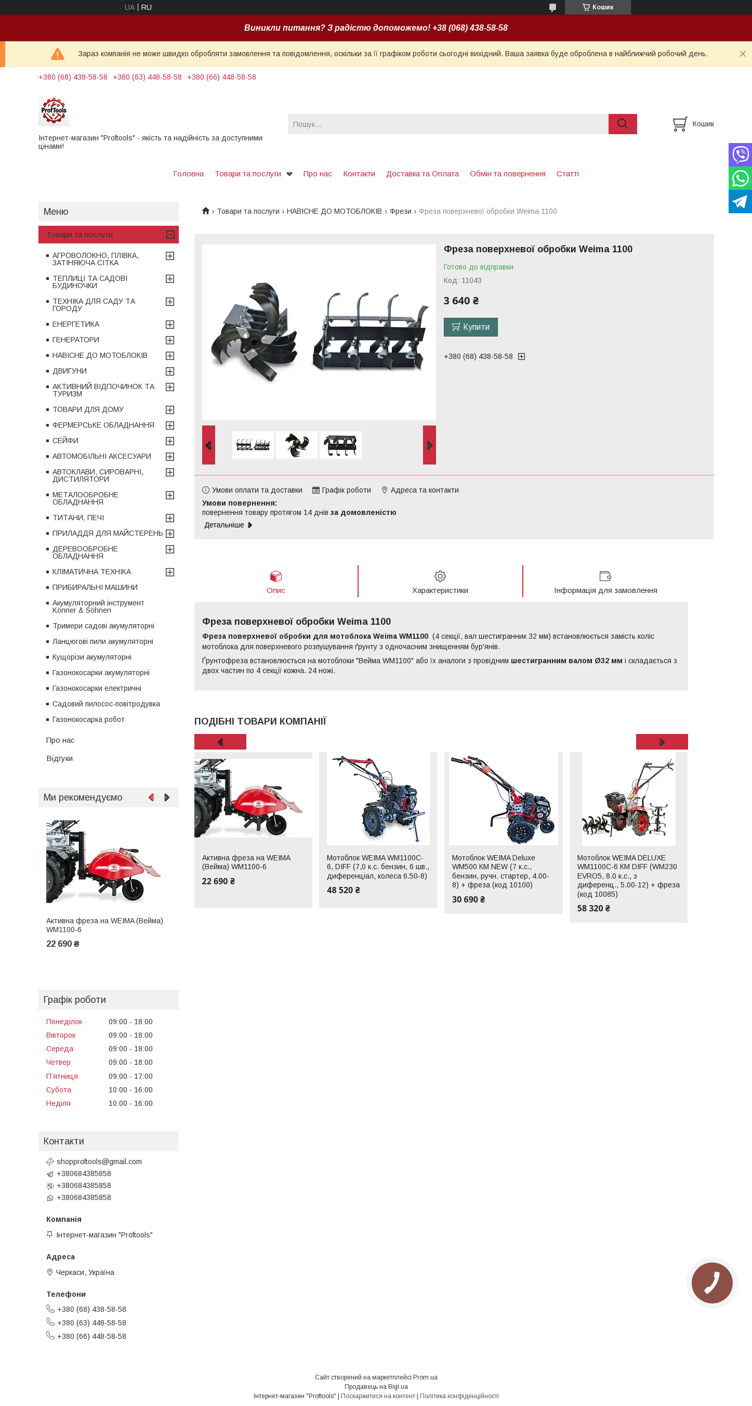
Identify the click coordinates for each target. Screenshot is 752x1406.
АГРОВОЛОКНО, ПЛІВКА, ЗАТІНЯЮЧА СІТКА (95, 259)
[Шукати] (623, 124)
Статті (568, 173)
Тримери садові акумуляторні (103, 626)
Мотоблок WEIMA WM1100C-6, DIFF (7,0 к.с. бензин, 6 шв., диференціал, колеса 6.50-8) (378, 867)
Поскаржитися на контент (378, 1396)
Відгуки (59, 758)
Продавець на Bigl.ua (376, 1386)
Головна (188, 173)
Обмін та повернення (508, 173)
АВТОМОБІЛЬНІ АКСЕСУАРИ (101, 456)
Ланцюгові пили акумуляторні (102, 641)
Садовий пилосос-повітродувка (106, 704)
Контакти (359, 173)
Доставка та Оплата (422, 173)
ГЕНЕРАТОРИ (75, 340)
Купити (476, 327)
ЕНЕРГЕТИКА (75, 324)
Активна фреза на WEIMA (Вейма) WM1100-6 (246, 862)
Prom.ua (425, 1377)
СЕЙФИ (65, 440)
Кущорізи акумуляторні (91, 657)
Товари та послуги (248, 173)
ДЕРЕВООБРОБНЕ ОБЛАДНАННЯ (85, 552)
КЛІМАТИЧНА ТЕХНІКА (91, 571)
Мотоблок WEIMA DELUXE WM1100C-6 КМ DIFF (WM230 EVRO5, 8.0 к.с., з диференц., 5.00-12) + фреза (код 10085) (628, 876)
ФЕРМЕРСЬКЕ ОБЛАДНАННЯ (103, 425)
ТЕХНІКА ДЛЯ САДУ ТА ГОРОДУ (93, 305)
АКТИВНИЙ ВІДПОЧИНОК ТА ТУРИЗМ (103, 390)
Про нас (318, 173)
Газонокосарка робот (88, 719)
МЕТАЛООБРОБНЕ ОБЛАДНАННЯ (85, 498)
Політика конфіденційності (459, 1396)
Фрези (401, 211)
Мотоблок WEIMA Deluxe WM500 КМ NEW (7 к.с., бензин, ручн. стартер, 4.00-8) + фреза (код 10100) (500, 871)
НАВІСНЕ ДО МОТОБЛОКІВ (334, 211)
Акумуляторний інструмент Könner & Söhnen (98, 606)
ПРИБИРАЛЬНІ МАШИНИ (95, 587)
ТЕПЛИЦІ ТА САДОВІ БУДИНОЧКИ (89, 282)
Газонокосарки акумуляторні (101, 672)
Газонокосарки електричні (96, 688)
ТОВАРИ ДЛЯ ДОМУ (88, 409)
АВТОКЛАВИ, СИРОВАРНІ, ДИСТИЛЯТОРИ (97, 475)
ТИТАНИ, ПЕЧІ (78, 517)
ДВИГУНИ (69, 371)
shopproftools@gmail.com (99, 1161)
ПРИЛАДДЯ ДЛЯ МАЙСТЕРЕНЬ (107, 533)
